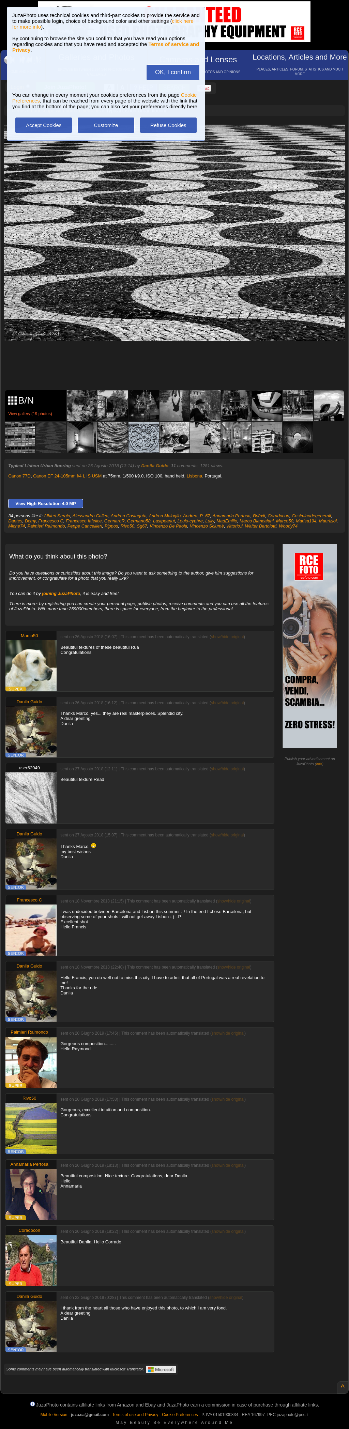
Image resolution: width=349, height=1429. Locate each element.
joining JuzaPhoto (61, 593)
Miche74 (16, 526)
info (319, 764)
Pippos (111, 526)
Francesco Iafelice (84, 520)
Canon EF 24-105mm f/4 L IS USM (67, 475)
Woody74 (288, 526)
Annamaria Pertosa (231, 515)
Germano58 (139, 520)
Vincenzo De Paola (168, 526)
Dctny (30, 520)
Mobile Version (54, 1414)
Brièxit (259, 515)
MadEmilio (226, 520)
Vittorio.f (234, 526)
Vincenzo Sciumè (207, 526)
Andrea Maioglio (165, 515)
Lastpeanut (164, 520)
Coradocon (278, 515)
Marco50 (284, 520)
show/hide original (227, 636)
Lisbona (194, 475)
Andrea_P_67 (196, 515)
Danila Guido (154, 465)
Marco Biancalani (257, 520)
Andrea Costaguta (129, 515)
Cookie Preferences (180, 1414)
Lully (209, 520)
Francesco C (50, 520)
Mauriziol (328, 520)
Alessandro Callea (91, 515)
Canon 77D (19, 475)
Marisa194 (306, 520)
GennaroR (114, 520)
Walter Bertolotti (260, 526)
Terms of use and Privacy (135, 1414)
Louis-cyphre (190, 520)
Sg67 (142, 526)
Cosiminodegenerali (311, 515)
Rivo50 (127, 526)
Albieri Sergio (57, 515)
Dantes (15, 520)
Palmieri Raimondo (46, 526)
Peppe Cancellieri (84, 526)
